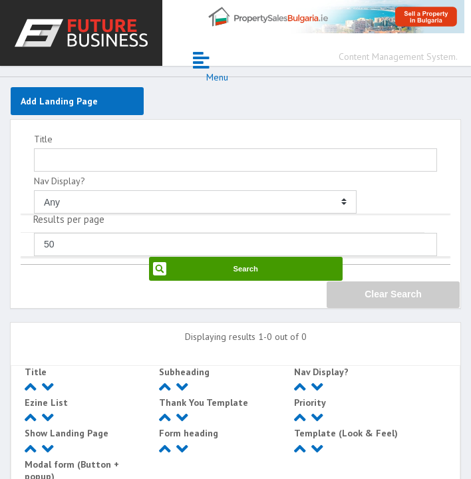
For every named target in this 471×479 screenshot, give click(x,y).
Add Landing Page (59, 101)
